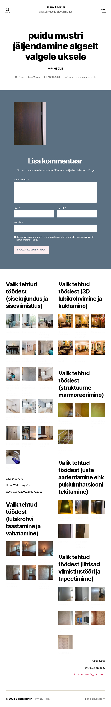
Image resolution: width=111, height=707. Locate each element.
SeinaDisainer (55, 7)
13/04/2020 (54, 77)
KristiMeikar (33, 77)
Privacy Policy (45, 698)
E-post (61, 208)
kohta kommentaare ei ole (83, 77)
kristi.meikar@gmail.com (89, 674)
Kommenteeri (21, 180)
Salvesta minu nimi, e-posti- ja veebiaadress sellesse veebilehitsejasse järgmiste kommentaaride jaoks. (55, 238)
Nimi (17, 208)
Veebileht (18, 222)
